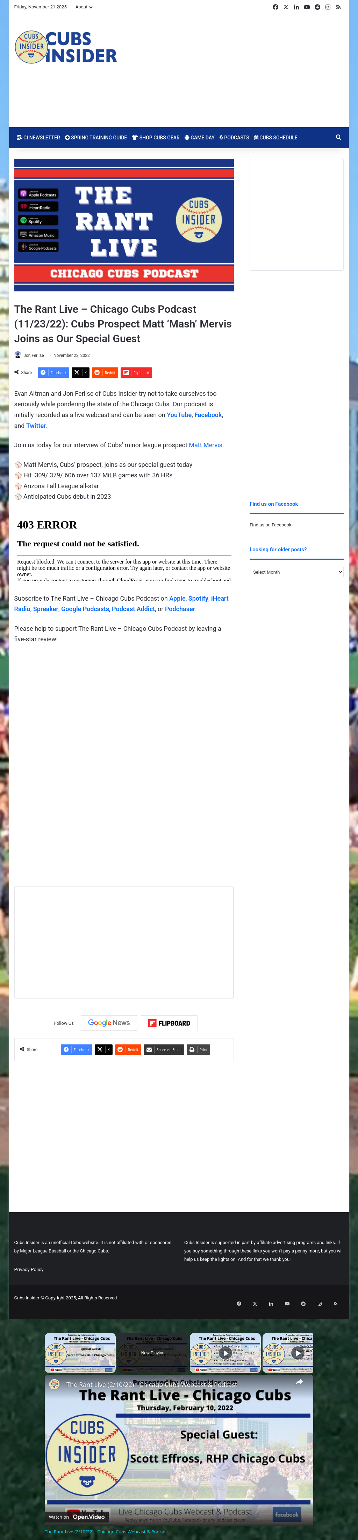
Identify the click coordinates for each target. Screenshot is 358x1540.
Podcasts (234, 137)
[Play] (225, 1345)
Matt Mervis (205, 445)
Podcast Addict (133, 609)
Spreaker (45, 609)
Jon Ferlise (37, 355)
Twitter (36, 426)
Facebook (208, 415)
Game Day (200, 137)
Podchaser (180, 609)
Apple (177, 598)
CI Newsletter (38, 137)
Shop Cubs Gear (156, 137)
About (82, 6)
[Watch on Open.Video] (77, 1507)
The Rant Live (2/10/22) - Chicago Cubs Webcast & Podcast (151, 1377)
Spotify (198, 598)
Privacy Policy (29, 1270)
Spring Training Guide (96, 137)
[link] (56, 1378)
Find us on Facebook (270, 524)
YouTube (179, 415)
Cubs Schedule (276, 137)
